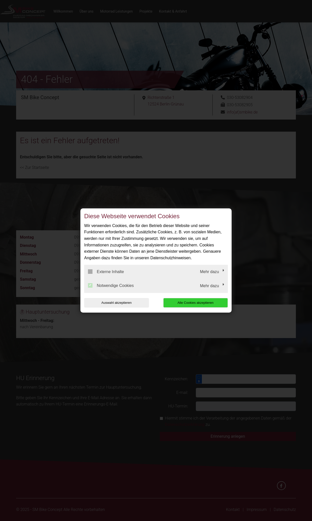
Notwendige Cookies (111, 285)
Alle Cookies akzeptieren (195, 303)
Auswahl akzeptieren (116, 303)
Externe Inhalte (106, 271)
